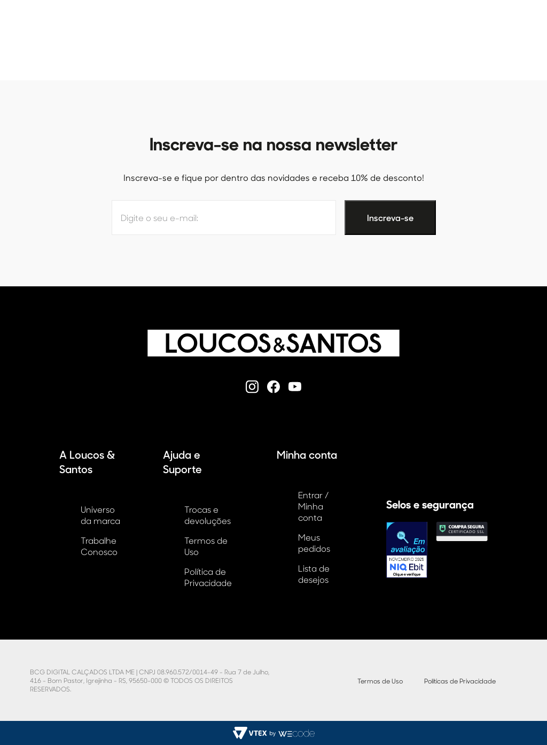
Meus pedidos (314, 542)
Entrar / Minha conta (313, 506)
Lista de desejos (314, 573)
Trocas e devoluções (207, 515)
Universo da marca (100, 515)
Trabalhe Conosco (99, 546)
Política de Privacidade (208, 577)
